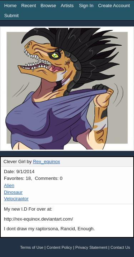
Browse (48, 5)
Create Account (114, 5)
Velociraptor (16, 198)
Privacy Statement (91, 247)
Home (10, 5)
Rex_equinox (46, 161)
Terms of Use (31, 247)
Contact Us (120, 247)
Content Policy (59, 247)
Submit (11, 15)
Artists (67, 5)
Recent (28, 5)
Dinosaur (13, 192)
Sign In (86, 5)
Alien (9, 185)
